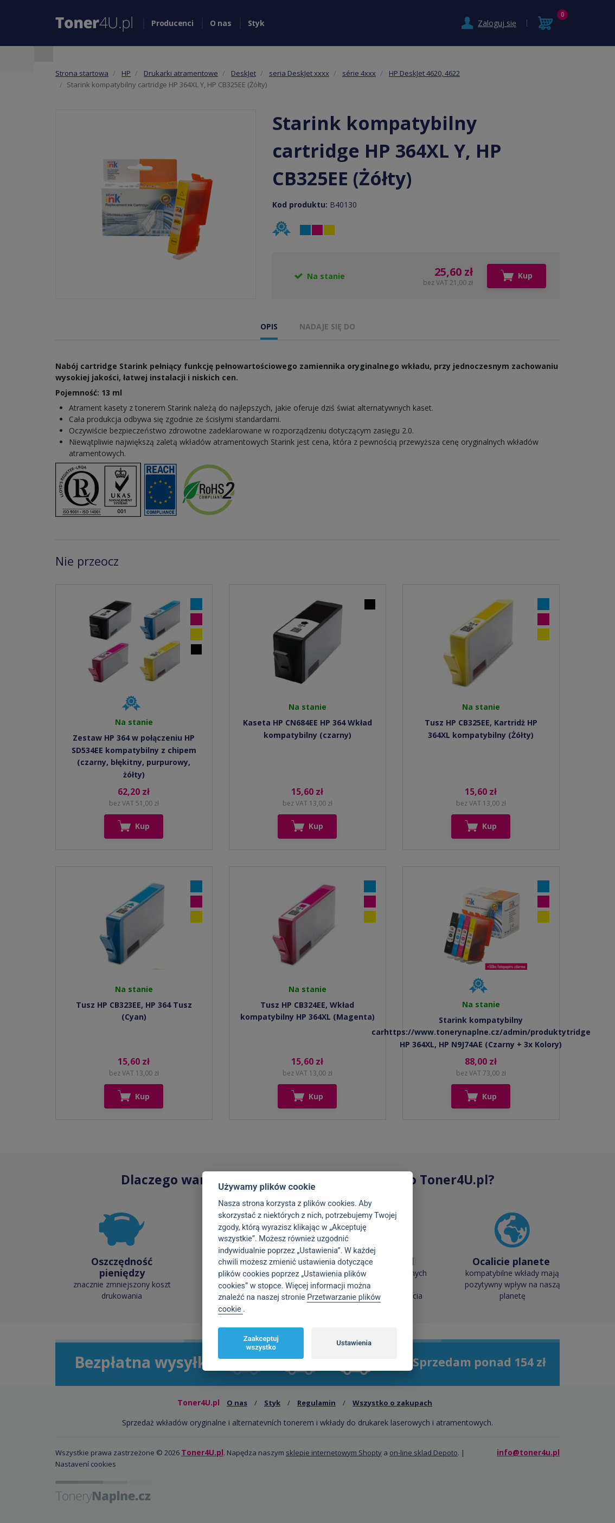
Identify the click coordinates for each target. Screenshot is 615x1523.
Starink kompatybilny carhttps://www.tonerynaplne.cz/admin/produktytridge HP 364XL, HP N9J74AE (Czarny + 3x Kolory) (481, 1032)
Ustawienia (353, 1343)
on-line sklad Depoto (423, 1452)
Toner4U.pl (202, 1452)
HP (126, 73)
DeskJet (243, 73)
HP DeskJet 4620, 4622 (424, 73)
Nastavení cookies (85, 1464)
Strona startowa (81, 73)
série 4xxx (359, 73)
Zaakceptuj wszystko (261, 1342)
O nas (221, 23)
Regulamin (316, 1403)
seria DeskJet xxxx (299, 73)
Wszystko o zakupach (392, 1403)
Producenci (172, 23)
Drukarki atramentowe (181, 73)
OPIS (269, 326)
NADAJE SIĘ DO (327, 326)
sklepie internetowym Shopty (334, 1452)
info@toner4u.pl (528, 1452)
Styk (256, 23)
